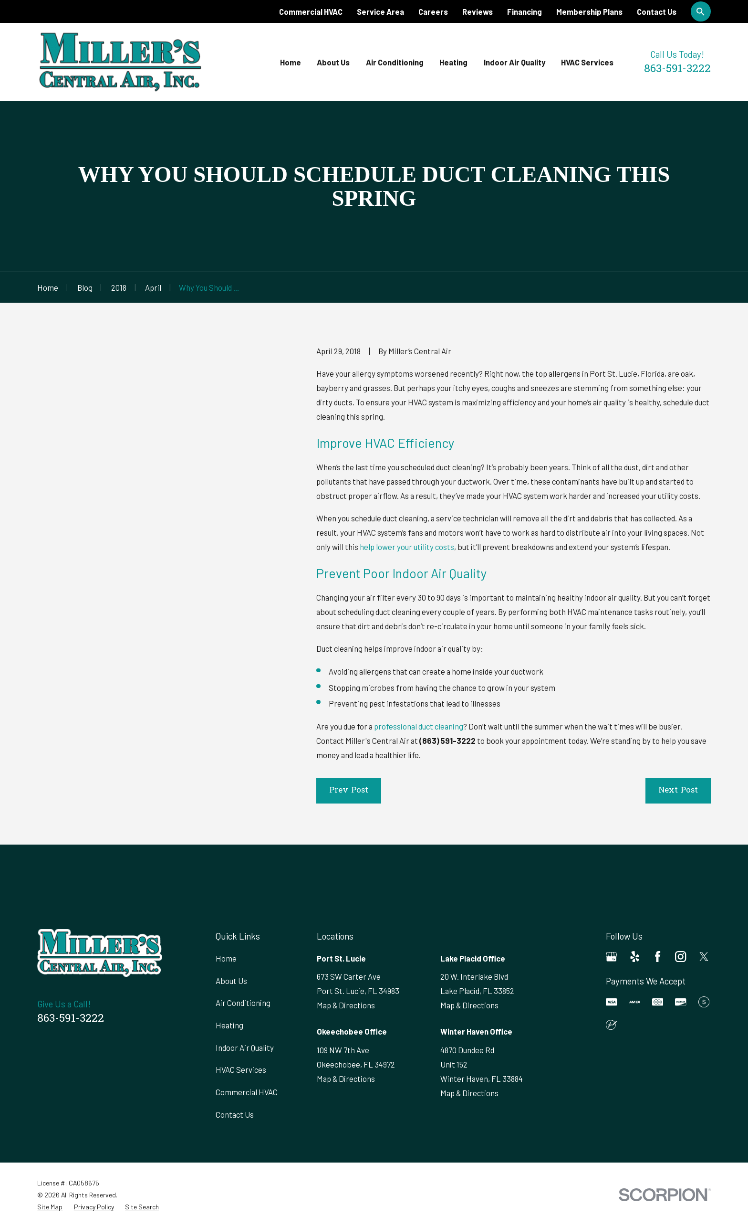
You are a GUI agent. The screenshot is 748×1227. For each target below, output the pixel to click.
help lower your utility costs (407, 546)
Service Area (380, 11)
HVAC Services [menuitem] (587, 62)
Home (226, 958)
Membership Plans (589, 11)
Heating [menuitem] (453, 62)
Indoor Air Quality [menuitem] (514, 62)
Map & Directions (346, 1005)
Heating (229, 1025)
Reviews (477, 11)
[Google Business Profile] (611, 956)
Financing (524, 11)
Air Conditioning (243, 1002)
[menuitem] (49, 1207)
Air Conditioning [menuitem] (395, 62)
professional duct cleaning (418, 726)
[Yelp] (634, 956)
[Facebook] (657, 956)
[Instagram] (680, 956)
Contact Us (656, 11)
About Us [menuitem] (333, 62)
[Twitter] (703, 956)
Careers (433, 11)
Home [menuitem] (290, 62)
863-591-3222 (677, 69)
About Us (231, 980)
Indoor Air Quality (245, 1047)
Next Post (678, 790)
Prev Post (348, 790)
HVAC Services (241, 1069)
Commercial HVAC (311, 11)
